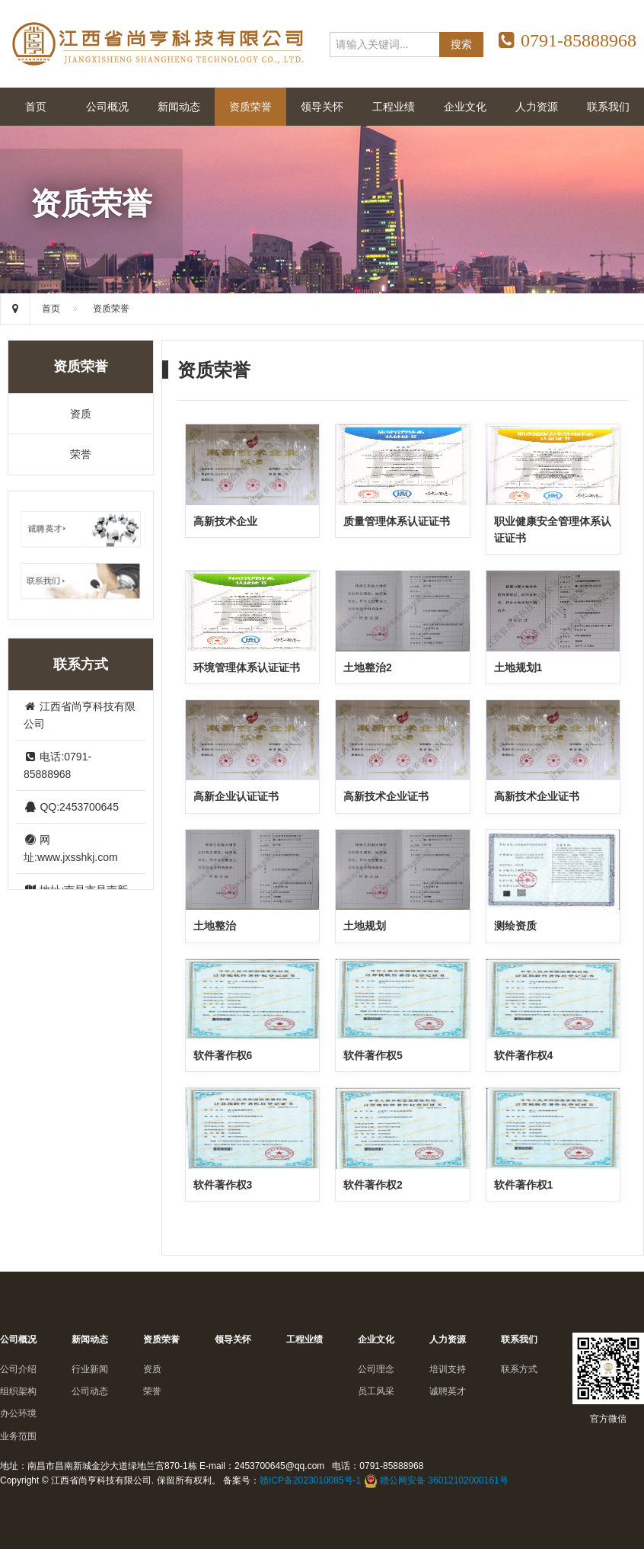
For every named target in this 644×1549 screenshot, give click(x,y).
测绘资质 (515, 926)
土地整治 (214, 926)
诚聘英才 (447, 1391)
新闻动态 (179, 107)
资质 (80, 414)
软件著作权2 (373, 1185)
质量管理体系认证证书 (396, 521)
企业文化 (465, 107)
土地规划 (364, 926)
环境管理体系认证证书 (246, 667)
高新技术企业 (225, 521)
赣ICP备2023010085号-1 (310, 1480)
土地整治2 (367, 667)
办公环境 (18, 1413)
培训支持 (447, 1369)
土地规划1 (518, 667)
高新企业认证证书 (236, 796)
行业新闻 (90, 1369)
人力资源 (536, 107)
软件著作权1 (523, 1185)
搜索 (461, 44)
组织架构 (18, 1391)
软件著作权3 (223, 1185)
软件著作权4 (523, 1055)
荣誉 (80, 454)
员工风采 (376, 1391)
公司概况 (107, 107)
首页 (35, 107)
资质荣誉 (250, 107)
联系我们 (608, 107)
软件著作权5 (373, 1055)
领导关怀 (322, 107)
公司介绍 (18, 1369)
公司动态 (90, 1391)
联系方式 (519, 1369)
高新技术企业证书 (386, 796)
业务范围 (18, 1436)
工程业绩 (393, 107)
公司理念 (376, 1369)
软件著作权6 (223, 1055)
